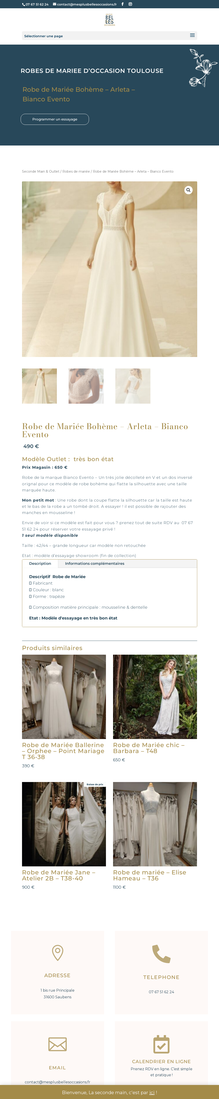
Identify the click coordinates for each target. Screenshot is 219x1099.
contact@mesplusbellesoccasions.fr (57, 1082)
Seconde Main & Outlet (40, 171)
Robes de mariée (76, 171)
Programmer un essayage (54, 119)
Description (40, 563)
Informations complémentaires (94, 563)
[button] (188, 190)
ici (152, 1092)
